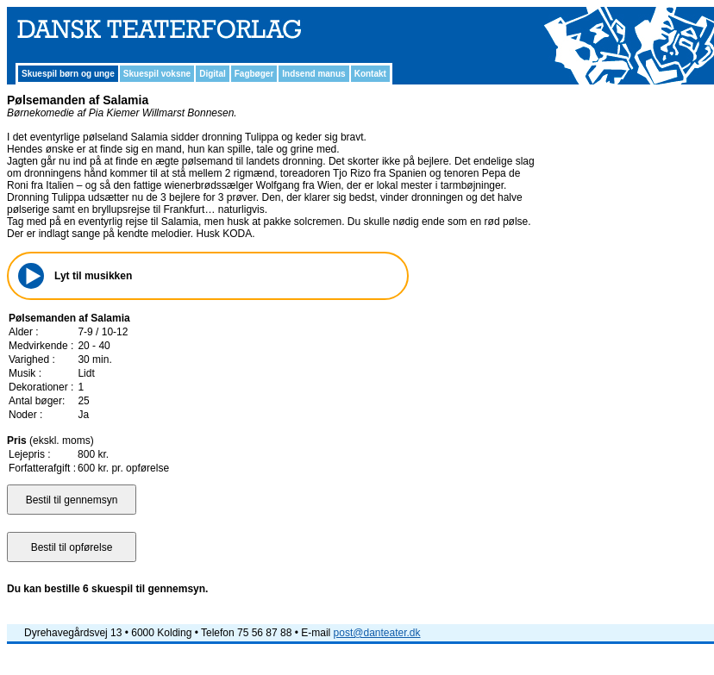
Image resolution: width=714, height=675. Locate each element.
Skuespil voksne (157, 73)
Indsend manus (313, 73)
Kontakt (370, 73)
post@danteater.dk (377, 633)
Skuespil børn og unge (68, 73)
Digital (212, 73)
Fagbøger (254, 73)
